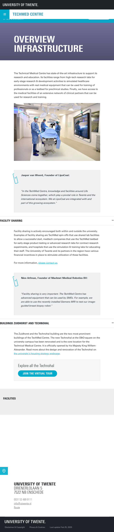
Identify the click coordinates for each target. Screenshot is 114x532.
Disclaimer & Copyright (15, 527)
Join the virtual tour (37, 373)
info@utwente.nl (22, 503)
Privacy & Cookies (37, 527)
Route (17, 507)
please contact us (47, 262)
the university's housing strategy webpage (37, 353)
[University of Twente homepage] (20, 5)
